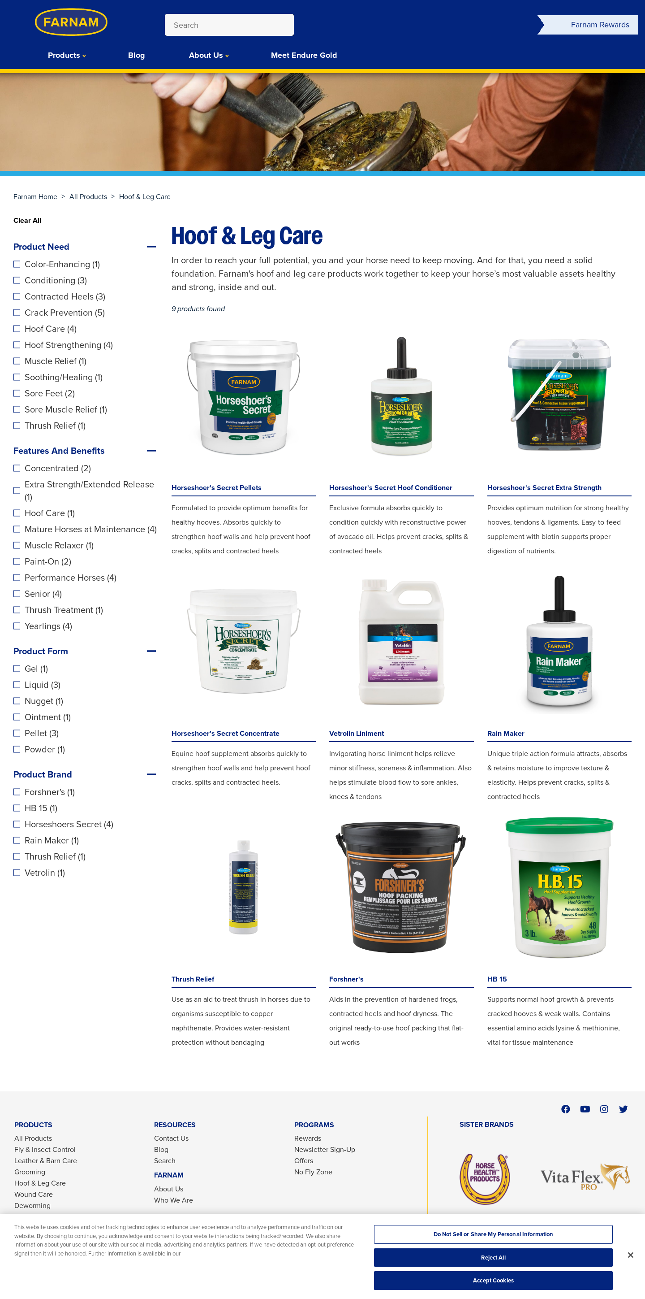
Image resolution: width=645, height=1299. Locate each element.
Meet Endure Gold (304, 55)
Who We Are (173, 1200)
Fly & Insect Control (45, 1149)
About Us (206, 55)
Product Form (40, 651)
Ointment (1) (48, 717)
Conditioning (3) (56, 280)
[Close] (631, 1255)
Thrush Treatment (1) (64, 610)
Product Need (41, 246)
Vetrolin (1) (45, 872)
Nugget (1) (44, 701)
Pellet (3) (42, 733)
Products (64, 55)
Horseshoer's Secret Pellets (217, 487)
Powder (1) (45, 749)
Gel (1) (36, 668)
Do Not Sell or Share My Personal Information (494, 1234)
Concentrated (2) (58, 468)
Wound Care (33, 1194)
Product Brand (42, 774)
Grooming (29, 1172)
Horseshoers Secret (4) (69, 824)
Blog (136, 55)
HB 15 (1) (41, 808)
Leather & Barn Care (45, 1161)
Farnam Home (35, 196)
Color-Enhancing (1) (62, 264)
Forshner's (346, 979)
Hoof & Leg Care (40, 1183)
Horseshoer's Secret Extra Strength (544, 487)
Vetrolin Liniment (356, 733)
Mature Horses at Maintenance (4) (91, 529)
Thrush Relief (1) (55, 425)
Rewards (307, 1138)
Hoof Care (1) (50, 513)
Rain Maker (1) (52, 840)
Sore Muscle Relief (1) (66, 409)
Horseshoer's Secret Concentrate (226, 733)
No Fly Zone (313, 1172)
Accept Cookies (493, 1280)
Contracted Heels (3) (65, 296)
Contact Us (171, 1138)
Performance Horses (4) (70, 577)
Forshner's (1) (50, 792)
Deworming (32, 1205)
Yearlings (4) (48, 626)
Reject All (493, 1257)
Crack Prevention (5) (65, 312)
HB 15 (497, 979)
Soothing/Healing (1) (64, 377)
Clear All (27, 220)
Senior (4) (43, 593)
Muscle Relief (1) (55, 361)
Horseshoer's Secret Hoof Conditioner (390, 487)
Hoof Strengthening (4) (69, 345)
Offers (303, 1161)
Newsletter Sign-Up (324, 1149)
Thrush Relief (193, 979)
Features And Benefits (59, 450)
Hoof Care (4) (51, 328)
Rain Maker (506, 733)
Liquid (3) (42, 684)
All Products (88, 196)
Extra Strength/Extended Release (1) (89, 490)
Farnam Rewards (600, 24)
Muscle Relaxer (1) (59, 545)
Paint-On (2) (48, 561)
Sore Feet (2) (50, 393)
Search (165, 1161)
